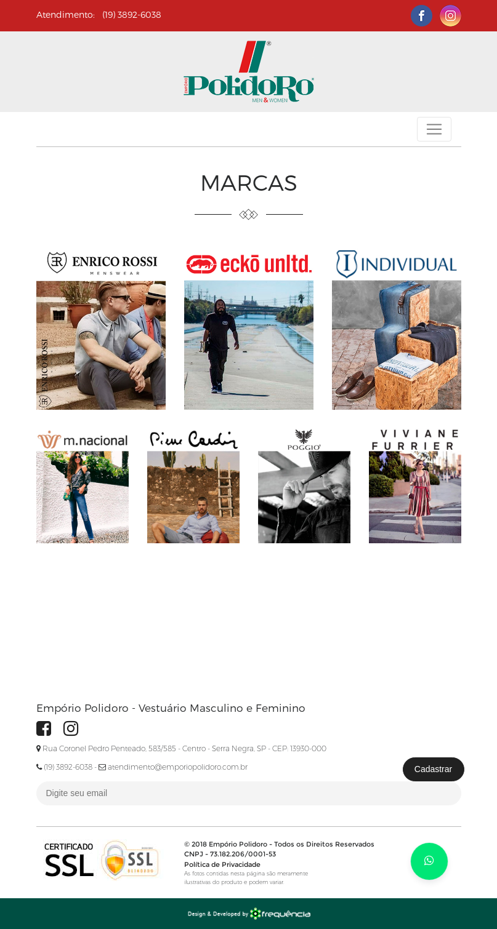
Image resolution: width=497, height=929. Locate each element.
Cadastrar (433, 769)
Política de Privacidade (222, 864)
